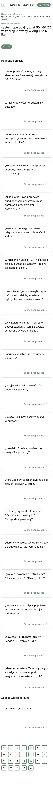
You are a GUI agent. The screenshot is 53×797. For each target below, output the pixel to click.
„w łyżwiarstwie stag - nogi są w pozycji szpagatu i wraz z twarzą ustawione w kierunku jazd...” (26, 332)
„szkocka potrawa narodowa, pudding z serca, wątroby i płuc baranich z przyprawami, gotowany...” (26, 206)
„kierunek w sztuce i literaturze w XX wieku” (26, 364)
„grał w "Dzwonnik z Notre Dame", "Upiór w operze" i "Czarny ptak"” (26, 584)
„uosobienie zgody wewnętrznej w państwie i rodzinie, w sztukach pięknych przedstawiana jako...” (26, 301)
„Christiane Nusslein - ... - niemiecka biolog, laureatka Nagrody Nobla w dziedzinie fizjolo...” (26, 269)
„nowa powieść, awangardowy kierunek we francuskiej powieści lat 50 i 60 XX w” (26, 81)
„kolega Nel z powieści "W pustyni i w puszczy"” (26, 426)
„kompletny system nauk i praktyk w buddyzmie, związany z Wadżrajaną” (26, 175)
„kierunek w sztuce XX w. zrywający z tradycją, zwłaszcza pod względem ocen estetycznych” (26, 678)
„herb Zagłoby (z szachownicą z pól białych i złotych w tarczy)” (26, 489)
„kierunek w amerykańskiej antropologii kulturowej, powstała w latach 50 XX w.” (26, 144)
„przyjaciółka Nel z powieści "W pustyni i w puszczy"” (26, 395)
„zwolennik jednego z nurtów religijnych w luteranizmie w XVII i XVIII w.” (26, 238)
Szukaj (44, 5)
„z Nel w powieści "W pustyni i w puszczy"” (26, 112)
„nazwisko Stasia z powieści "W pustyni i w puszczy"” (26, 458)
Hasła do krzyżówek (10, 14)
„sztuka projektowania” (26, 718)
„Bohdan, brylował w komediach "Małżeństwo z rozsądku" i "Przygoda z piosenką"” (26, 521)
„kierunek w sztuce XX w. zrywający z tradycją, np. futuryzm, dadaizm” (26, 552)
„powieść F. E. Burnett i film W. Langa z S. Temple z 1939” (26, 646)
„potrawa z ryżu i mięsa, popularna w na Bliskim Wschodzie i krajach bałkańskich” (26, 615)
